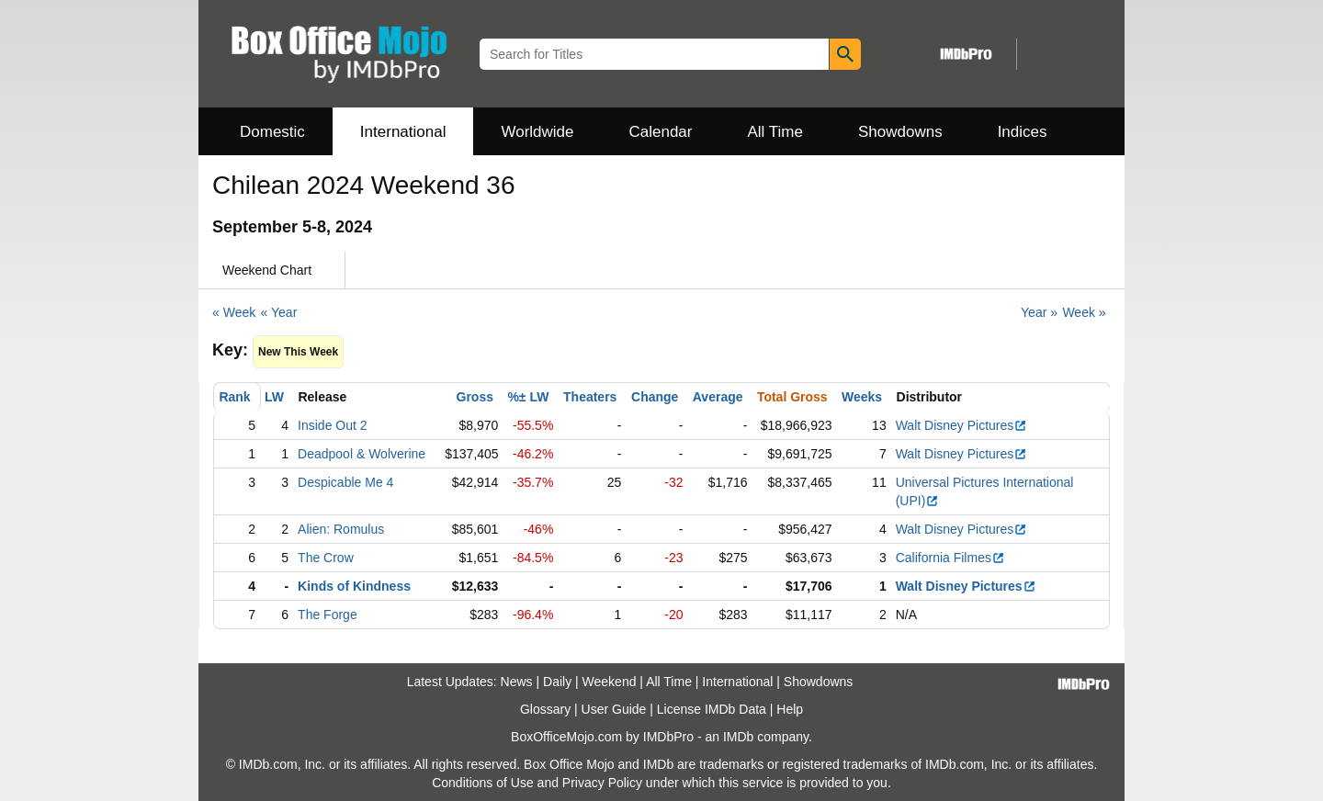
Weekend (609, 681)
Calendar (661, 132)
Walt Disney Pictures (962, 425)
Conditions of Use (483, 782)
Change (654, 396)
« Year (279, 312)
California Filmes (950, 557)
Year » (1039, 312)
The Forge (327, 614)
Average (718, 396)
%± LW (527, 396)
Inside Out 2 (333, 425)
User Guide (614, 709)
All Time (775, 132)
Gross (475, 396)
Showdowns (900, 132)
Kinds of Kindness (354, 586)
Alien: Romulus (341, 529)
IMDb (738, 736)
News (517, 681)
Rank (234, 396)
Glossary (545, 709)
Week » (1083, 312)
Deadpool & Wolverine (361, 453)
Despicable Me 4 (345, 482)
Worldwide (537, 132)
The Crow (326, 557)
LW (274, 396)
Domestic (272, 132)
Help (789, 709)
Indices (1022, 132)
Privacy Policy (602, 782)
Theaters (589, 396)
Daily (557, 681)
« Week (233, 312)
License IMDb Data (711, 709)
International (403, 132)
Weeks (862, 396)
